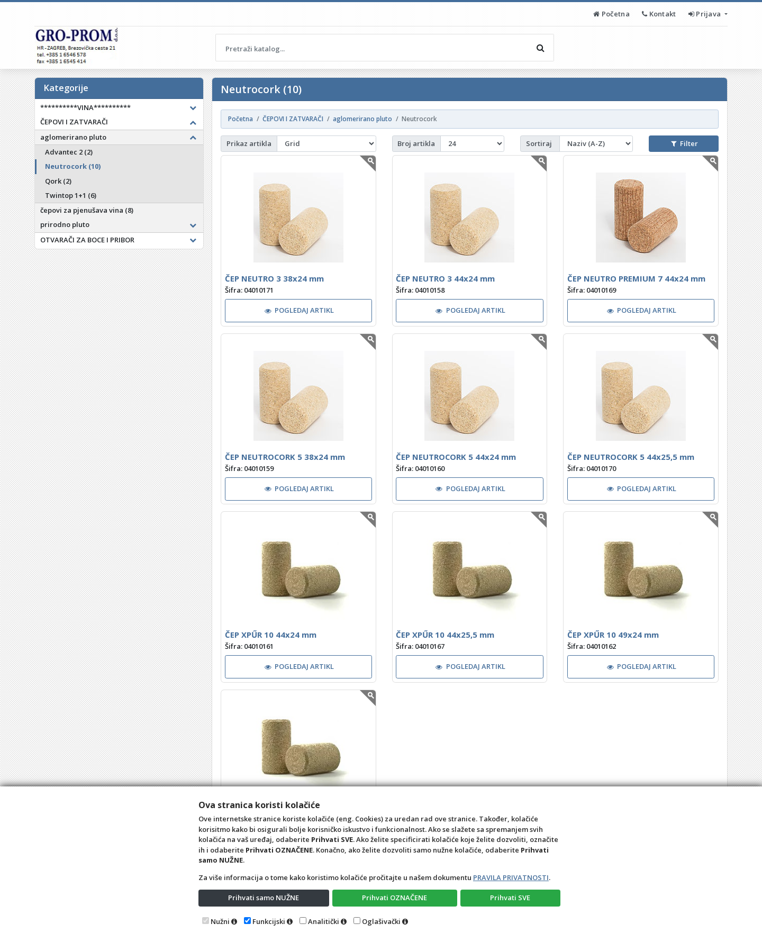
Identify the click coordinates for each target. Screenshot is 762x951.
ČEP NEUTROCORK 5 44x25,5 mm (630, 456)
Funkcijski (268, 921)
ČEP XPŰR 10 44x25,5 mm (445, 634)
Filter (684, 143)
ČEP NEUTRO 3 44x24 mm (445, 278)
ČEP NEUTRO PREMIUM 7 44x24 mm (636, 278)
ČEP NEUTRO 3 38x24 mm (274, 278)
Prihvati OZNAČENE (394, 897)
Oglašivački (381, 921)
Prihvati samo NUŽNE (263, 897)
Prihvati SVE (510, 897)
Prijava (705, 14)
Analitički (323, 921)
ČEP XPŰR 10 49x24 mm (613, 634)
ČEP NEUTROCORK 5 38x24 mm (285, 456)
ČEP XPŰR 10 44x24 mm (270, 634)
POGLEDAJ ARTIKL (299, 310)
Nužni (220, 921)
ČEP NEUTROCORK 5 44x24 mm (456, 456)
